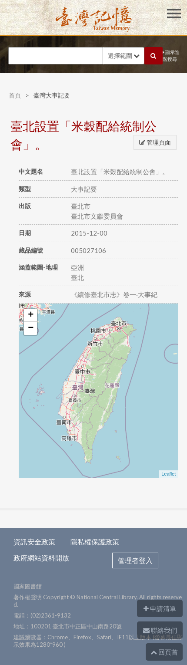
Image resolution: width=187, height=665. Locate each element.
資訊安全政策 (34, 541)
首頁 (15, 95)
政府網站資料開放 (41, 558)
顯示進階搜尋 (171, 55)
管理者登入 (135, 560)
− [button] (30, 328)
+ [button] (30, 315)
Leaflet (168, 473)
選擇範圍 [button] (124, 55)
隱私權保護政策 (94, 541)
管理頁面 (155, 142)
